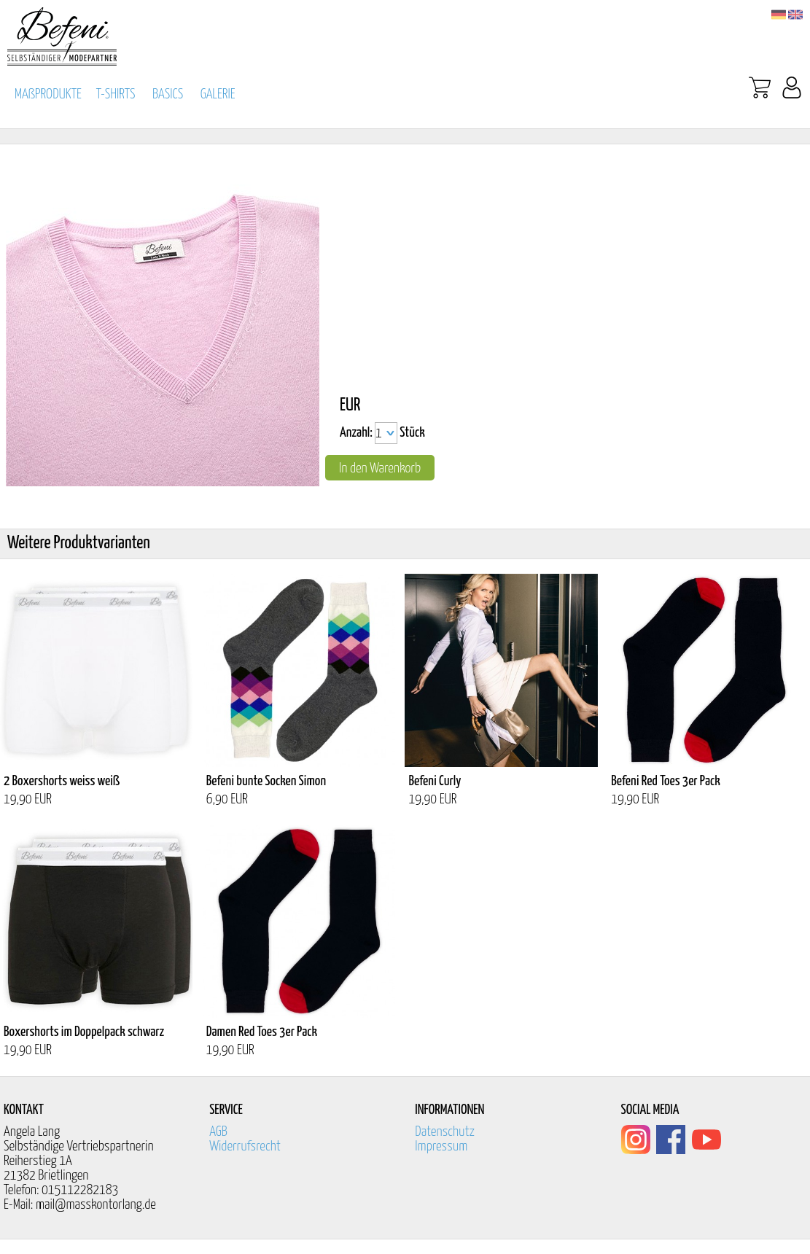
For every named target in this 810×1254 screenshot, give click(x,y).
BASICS (167, 94)
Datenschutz (445, 1132)
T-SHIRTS (116, 94)
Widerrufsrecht (245, 1146)
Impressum (441, 1146)
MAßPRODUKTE (48, 94)
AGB (218, 1132)
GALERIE (217, 94)
